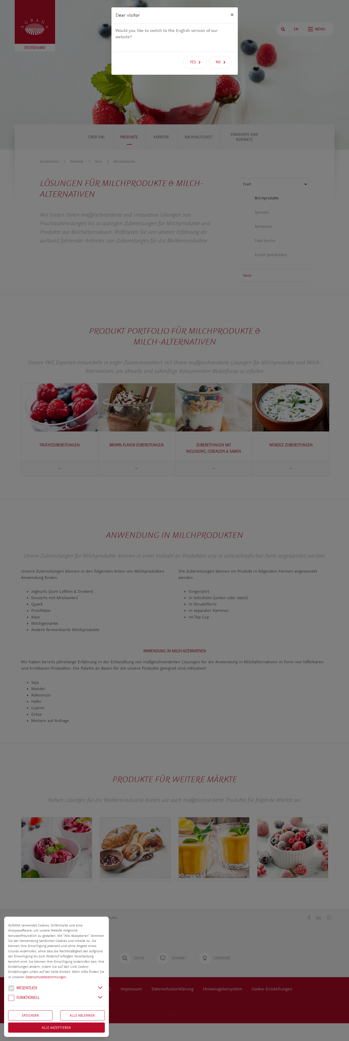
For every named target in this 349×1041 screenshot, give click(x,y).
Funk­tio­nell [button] (24, 998)
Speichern (30, 1015)
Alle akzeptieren (56, 1027)
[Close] (232, 14)
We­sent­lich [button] (22, 988)
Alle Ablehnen (82, 1015)
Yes (193, 62)
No (218, 62)
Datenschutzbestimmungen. (46, 977)
